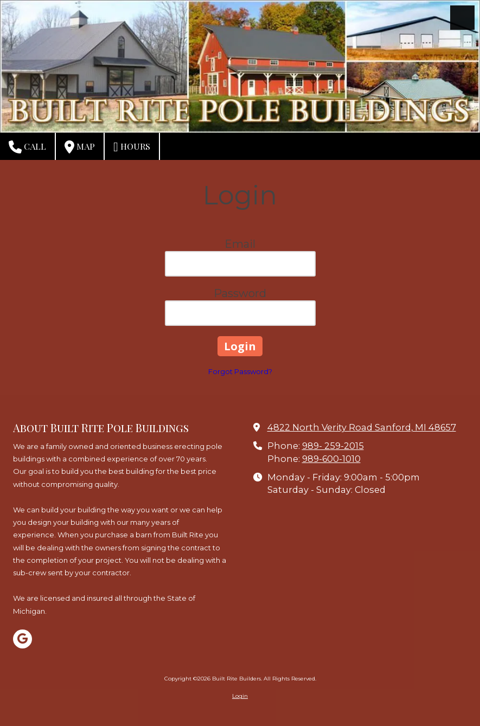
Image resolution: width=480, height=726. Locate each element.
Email (240, 243)
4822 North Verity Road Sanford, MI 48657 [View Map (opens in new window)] (361, 427)
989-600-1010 (331, 458)
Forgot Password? (240, 371)
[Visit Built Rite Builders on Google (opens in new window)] (22, 638)
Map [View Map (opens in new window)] (80, 146)
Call (27, 146)
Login (240, 695)
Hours (131, 146)
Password (240, 293)
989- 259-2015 (333, 445)
